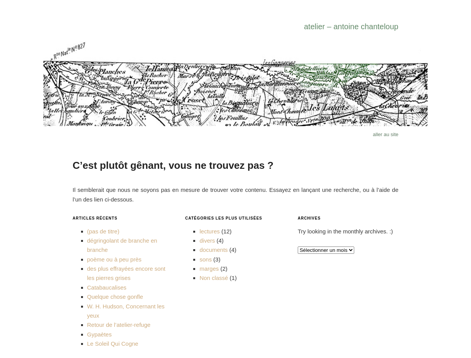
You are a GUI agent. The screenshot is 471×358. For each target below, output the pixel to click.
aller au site (385, 134)
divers (207, 240)
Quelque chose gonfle (115, 296)
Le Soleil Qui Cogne (112, 343)
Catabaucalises (107, 287)
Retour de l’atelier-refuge (119, 324)
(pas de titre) (103, 231)
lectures (209, 231)
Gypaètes (99, 334)
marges (209, 268)
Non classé (213, 278)
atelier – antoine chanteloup (351, 26)
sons (205, 259)
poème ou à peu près (114, 259)
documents (213, 249)
